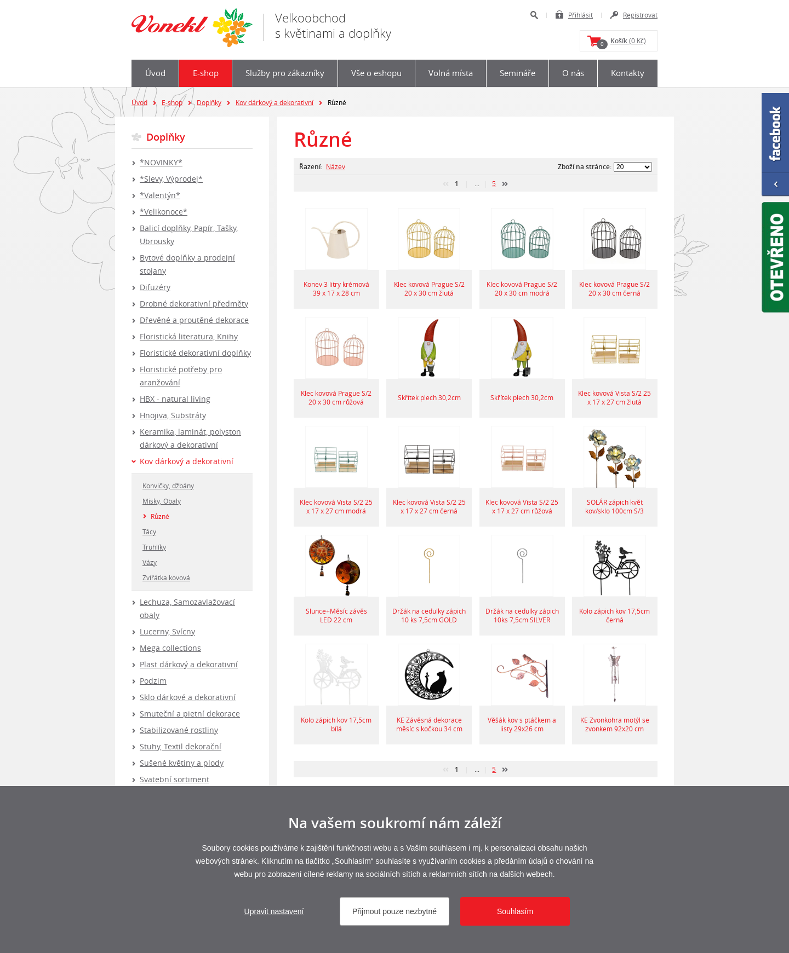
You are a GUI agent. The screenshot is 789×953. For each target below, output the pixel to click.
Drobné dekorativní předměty (194, 303)
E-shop (206, 72)
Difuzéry (155, 287)
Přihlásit (580, 14)
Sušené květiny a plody (182, 763)
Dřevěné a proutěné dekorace (194, 320)
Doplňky (209, 102)
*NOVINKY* (161, 162)
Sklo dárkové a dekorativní (188, 697)
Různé (160, 516)
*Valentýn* (160, 195)
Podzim (153, 680)
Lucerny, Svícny (167, 631)
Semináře (517, 72)
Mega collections (170, 648)
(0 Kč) (621, 42)
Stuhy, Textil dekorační (180, 746)
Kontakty (627, 72)
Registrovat (640, 14)
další (505, 184)
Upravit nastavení (274, 911)
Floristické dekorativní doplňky (195, 353)
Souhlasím (515, 911)
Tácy (149, 531)
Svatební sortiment (174, 779)
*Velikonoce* (163, 211)
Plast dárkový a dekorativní (189, 664)
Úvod (155, 72)
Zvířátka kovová (166, 577)
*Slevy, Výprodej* (171, 179)
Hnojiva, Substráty (173, 415)
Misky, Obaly (161, 500)
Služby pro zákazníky (284, 72)
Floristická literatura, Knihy (189, 336)
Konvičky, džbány (168, 485)
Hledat (534, 15)
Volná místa (450, 72)
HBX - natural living (175, 399)
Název (335, 166)
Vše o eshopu (376, 72)
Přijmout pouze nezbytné (394, 911)
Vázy (149, 562)
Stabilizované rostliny (179, 730)
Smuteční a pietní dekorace (190, 713)
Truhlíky (154, 546)
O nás (573, 72)
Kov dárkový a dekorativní (274, 102)
